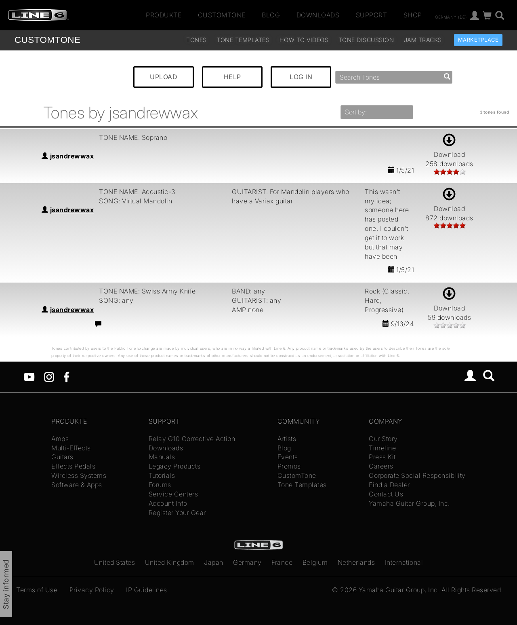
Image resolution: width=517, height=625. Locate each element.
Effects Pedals (73, 466)
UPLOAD (163, 77)
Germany (247, 562)
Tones (196, 39)
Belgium (315, 562)
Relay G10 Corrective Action (192, 439)
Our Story (383, 439)
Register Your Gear (177, 513)
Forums (160, 485)
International (404, 562)
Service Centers (173, 494)
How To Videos (304, 39)
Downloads (318, 15)
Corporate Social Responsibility (417, 475)
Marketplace (478, 40)
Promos (289, 466)
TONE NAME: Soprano (133, 137)
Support (371, 15)
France (281, 562)
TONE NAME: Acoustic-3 (137, 192)
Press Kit (382, 457)
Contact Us (386, 494)
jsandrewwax (72, 156)
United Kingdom (169, 562)
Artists (286, 439)
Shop (413, 15)
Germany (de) (451, 16)
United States (114, 562)
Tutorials (162, 475)
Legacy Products (175, 466)
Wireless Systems (78, 475)
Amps (60, 439)
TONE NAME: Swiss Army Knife (147, 291)
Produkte (163, 15)
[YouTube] (29, 376)
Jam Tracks (423, 39)
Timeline (382, 448)
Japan (213, 562)
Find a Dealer (389, 485)
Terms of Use (36, 590)
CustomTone (222, 15)
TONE (47, 40)
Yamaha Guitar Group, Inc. (409, 503)
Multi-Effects (71, 448)
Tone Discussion (366, 39)
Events (287, 457)
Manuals (162, 457)
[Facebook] (66, 376)
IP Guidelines (146, 590)
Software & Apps (76, 485)
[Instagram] (49, 376)
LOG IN (301, 77)
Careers (381, 466)
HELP (232, 77)
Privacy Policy (91, 590)
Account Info (168, 503)
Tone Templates (242, 39)
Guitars (62, 457)
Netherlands (356, 562)
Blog (271, 15)
